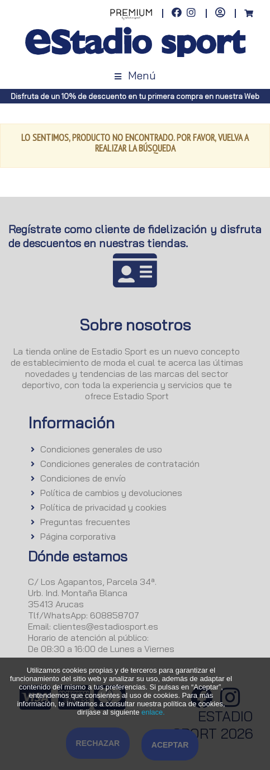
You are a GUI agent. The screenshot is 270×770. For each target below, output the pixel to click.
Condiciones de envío (83, 478)
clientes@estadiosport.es (105, 626)
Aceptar (170, 744)
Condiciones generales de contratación (120, 463)
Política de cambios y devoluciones (111, 492)
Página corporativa (78, 536)
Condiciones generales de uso (101, 449)
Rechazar (98, 743)
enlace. (153, 712)
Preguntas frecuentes (85, 521)
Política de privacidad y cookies (103, 507)
